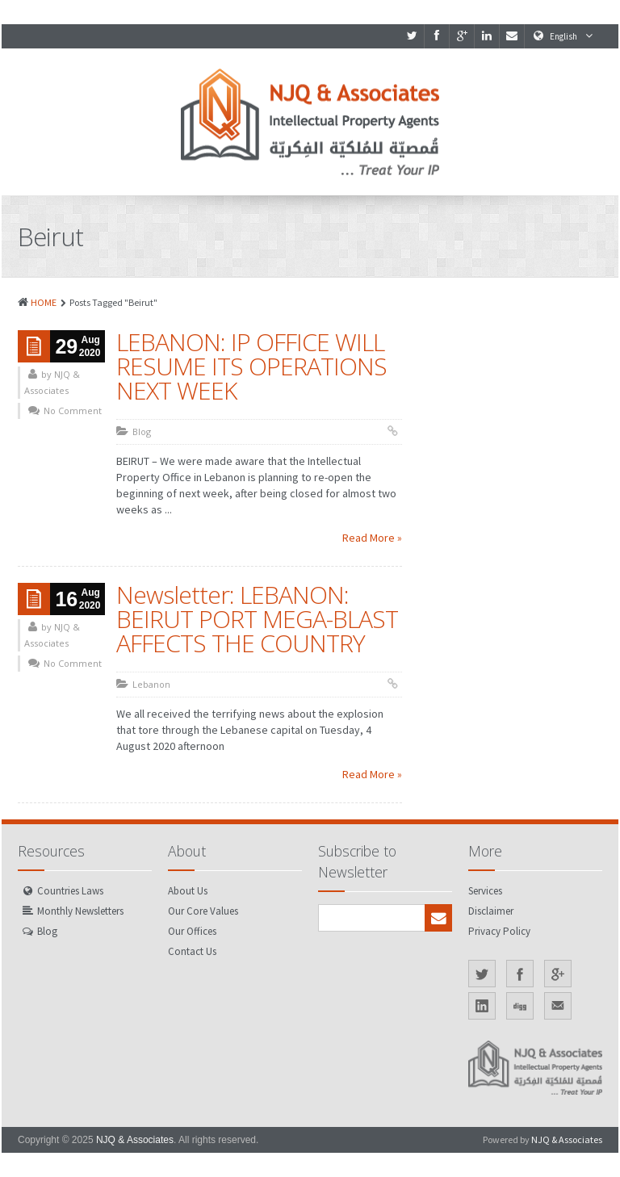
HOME (44, 302)
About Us (187, 891)
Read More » (372, 537)
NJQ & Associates (135, 1140)
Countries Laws (70, 891)
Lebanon (151, 684)
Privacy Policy (499, 931)
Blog (141, 431)
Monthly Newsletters (80, 911)
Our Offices (192, 931)
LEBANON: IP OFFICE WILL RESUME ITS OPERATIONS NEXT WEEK (251, 366)
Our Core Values (203, 911)
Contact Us (192, 951)
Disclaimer (490, 911)
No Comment (73, 410)
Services (485, 891)
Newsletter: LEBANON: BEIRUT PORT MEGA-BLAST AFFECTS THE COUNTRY (257, 619)
